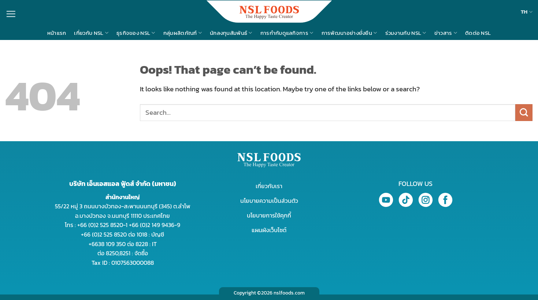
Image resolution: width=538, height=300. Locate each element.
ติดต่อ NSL (478, 33)
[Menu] (10, 14)
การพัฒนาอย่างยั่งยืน (349, 33)
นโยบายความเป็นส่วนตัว (269, 200)
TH (527, 11)
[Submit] (524, 112)
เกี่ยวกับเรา (269, 186)
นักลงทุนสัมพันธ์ (231, 33)
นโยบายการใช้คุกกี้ (269, 215)
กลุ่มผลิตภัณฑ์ (182, 33)
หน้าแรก (56, 33)
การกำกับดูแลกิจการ (286, 33)
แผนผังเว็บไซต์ (269, 230)
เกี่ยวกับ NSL (91, 33)
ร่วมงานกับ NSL (405, 33)
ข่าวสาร (445, 33)
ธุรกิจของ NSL (135, 33)
